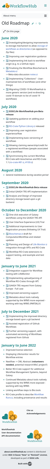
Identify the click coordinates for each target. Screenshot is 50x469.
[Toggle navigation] (45, 6)
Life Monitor (39, 244)
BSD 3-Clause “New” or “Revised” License (27, 455)
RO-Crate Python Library (21, 126)
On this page (11, 31)
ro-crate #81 (16, 162)
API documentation (11, 436)
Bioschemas (15, 233)
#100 (27, 162)
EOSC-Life (34, 458)
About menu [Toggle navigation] (25, 15)
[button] (33, 23)
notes (33, 74)
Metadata (10, 71)
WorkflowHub (8, 429)
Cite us (30, 410)
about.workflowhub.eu (15, 451)
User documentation (11, 432)
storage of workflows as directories (26, 47)
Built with (25, 464)
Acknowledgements (36, 413)
